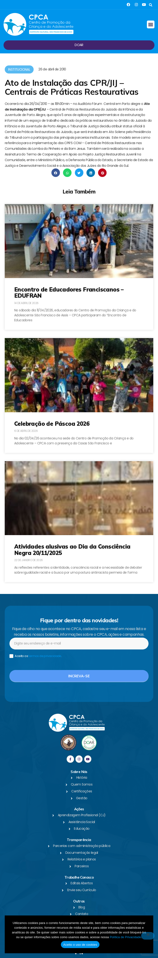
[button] (150, 5)
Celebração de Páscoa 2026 (51, 423)
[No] (147, 936)
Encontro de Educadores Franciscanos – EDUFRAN (69, 292)
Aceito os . (35, 656)
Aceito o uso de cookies (80, 944)
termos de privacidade (44, 656)
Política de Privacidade (125, 937)
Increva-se (79, 676)
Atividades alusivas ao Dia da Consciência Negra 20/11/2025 (72, 549)
